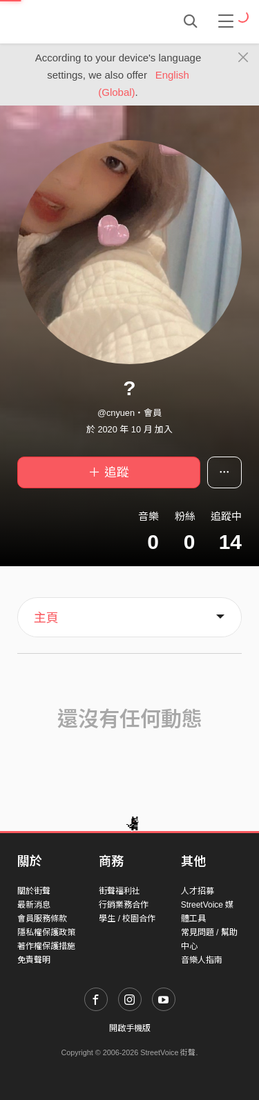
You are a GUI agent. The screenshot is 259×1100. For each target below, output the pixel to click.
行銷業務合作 (123, 905)
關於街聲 (33, 891)
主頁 (46, 618)
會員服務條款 (42, 918)
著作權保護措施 (46, 946)
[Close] (243, 58)
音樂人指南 (201, 960)
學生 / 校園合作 (127, 918)
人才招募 (197, 891)
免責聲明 (33, 960)
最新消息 (33, 905)
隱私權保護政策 (46, 932)
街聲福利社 (119, 891)
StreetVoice (74, 21)
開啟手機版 (130, 1028)
